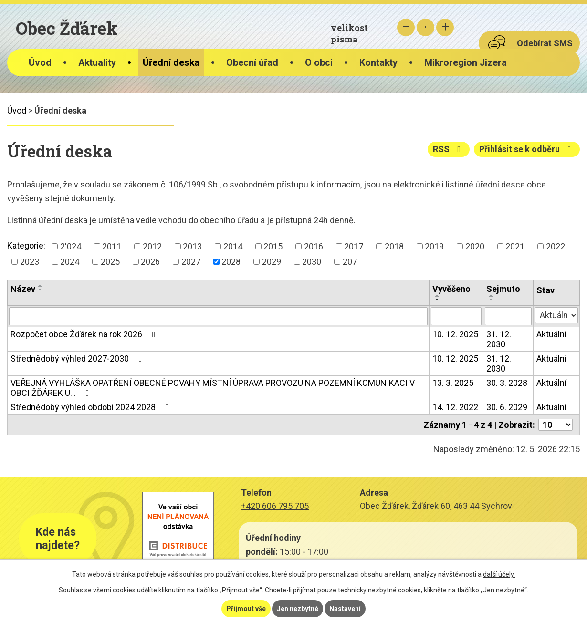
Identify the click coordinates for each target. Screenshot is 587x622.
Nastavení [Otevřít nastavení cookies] (345, 608)
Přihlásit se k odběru (527, 149)
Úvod (40, 62)
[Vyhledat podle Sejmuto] (508, 316)
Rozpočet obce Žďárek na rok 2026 (84, 334)
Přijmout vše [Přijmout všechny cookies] (246, 608)
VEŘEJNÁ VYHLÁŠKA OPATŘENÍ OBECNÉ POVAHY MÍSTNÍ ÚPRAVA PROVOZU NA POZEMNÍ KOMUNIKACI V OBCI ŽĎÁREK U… (212, 388)
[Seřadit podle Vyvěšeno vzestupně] (437, 296)
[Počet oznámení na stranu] (555, 425)
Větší (445, 27)
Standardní (425, 27)
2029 (271, 262)
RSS (449, 149)
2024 (69, 262)
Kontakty (378, 62)
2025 (110, 262)
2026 (150, 262)
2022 (555, 246)
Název (22, 289)
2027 (190, 262)
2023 (29, 262)
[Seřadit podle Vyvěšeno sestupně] (437, 299)
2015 (273, 246)
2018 (394, 246)
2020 (474, 246)
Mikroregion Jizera (465, 62)
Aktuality (97, 62)
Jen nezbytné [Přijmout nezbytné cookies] (297, 608)
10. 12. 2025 (455, 334)
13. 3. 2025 (452, 383)
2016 (313, 246)
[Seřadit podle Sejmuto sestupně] (491, 299)
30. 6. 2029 (506, 407)
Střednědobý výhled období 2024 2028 (91, 407)
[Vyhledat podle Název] (218, 316)
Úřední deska (171, 62)
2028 (231, 262)
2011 (111, 246)
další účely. (499, 574)
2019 (434, 246)
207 (350, 262)
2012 (152, 246)
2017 (353, 246)
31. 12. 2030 (498, 339)
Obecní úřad (252, 62)
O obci (319, 62)
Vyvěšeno (451, 289)
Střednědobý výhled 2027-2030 (78, 358)
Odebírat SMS (545, 43)
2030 (311, 262)
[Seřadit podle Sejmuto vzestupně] (491, 296)
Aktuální (551, 334)
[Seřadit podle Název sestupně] (40, 289)
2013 (192, 246)
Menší (406, 27)
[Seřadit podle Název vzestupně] (40, 286)
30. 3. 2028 (506, 383)
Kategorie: (26, 245)
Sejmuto (503, 289)
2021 (514, 246)
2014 (232, 246)
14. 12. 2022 (455, 407)
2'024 (70, 246)
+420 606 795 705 (275, 506)
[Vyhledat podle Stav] (556, 315)
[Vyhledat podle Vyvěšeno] (456, 316)
